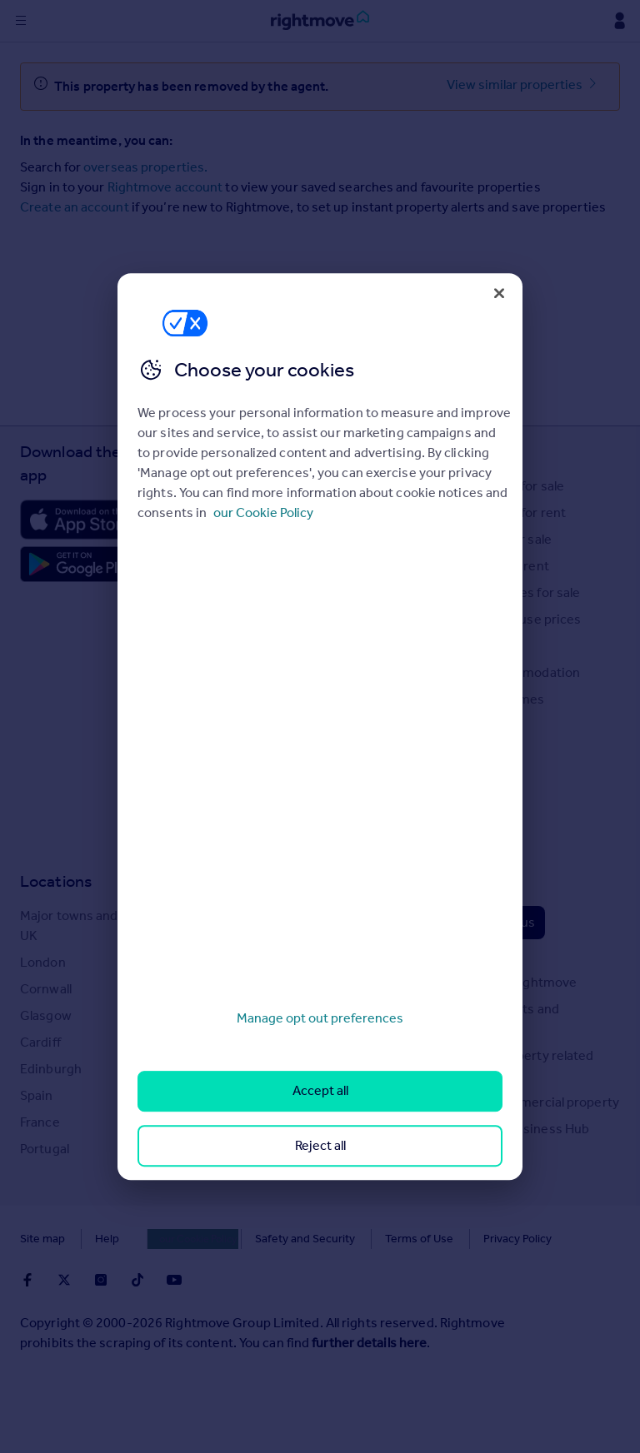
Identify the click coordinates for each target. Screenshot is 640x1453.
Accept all (320, 1091)
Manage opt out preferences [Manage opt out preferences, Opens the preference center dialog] (320, 1018)
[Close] (499, 293)
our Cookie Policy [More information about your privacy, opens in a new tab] (263, 512)
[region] (320, 727)
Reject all (320, 1145)
